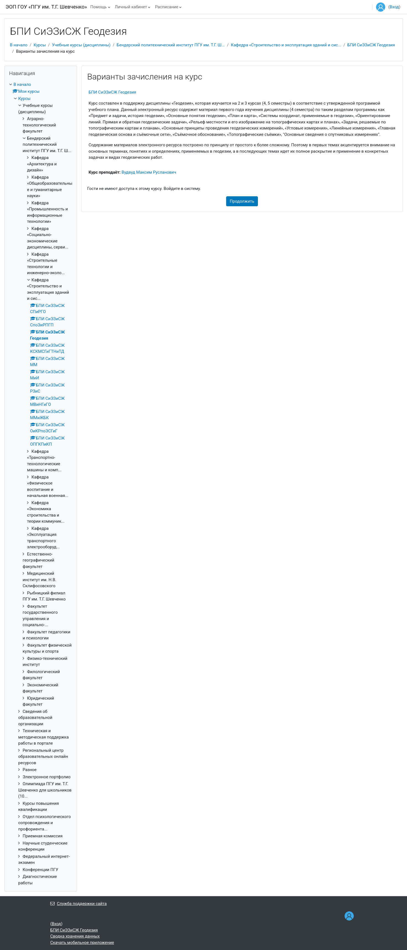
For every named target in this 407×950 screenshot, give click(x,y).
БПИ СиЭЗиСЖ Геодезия (371, 45)
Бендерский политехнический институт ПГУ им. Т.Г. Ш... (171, 45)
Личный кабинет (131, 6)
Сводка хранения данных (75, 936)
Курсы (40, 45)
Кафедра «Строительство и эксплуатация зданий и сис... (286, 45)
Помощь (98, 6)
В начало (18, 45)
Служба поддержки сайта (78, 903)
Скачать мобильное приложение (82, 942)
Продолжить (242, 201)
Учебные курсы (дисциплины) (81, 45)
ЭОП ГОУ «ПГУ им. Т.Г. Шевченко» (46, 7)
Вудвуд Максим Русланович (148, 172)
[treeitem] (40, 483)
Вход (394, 6)
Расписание (166, 6)
